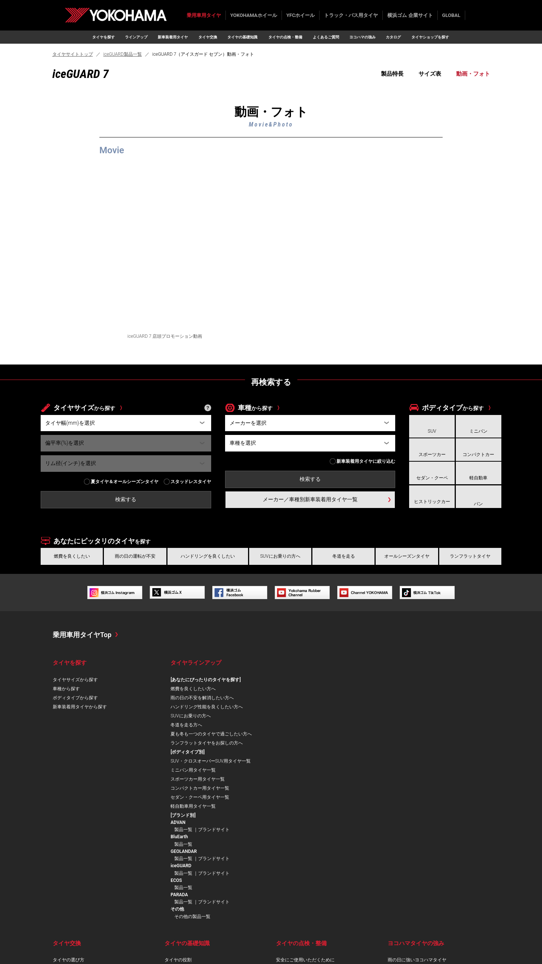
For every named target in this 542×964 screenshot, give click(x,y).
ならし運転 (64, 833)
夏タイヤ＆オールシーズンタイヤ (124, 481)
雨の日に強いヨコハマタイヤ (417, 824)
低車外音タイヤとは (184, 869)
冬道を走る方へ (186, 725)
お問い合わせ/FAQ (30, 949)
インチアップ (66, 842)
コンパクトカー (478, 454)
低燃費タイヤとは (182, 860)
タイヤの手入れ (292, 878)
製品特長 (392, 73)
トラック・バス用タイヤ (351, 15)
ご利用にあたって (133, 949)
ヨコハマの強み (362, 37)
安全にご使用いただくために (305, 824)
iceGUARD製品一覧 (123, 54)
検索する (473, 15)
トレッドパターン (182, 842)
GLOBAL (451, 15)
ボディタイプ (453, 408)
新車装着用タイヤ (173, 37)
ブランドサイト (457, 694)
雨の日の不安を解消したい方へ (202, 697)
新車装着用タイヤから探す (80, 706)
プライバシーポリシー (82, 949)
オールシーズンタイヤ (406, 556)
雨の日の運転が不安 (135, 556)
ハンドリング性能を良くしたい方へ (207, 706)
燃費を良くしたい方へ (193, 688)
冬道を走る (343, 556)
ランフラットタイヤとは (189, 878)
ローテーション (292, 860)
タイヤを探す (103, 37)
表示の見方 (175, 851)
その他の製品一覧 (436, 781)
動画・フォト (473, 73)
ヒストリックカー (432, 501)
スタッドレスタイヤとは (189, 887)
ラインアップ (136, 37)
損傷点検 (285, 851)
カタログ (393, 37)
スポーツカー (432, 454)
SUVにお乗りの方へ (280, 556)
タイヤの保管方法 (294, 869)
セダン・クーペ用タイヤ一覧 (321, 734)
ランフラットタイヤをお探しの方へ (207, 752)
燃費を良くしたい (72, 556)
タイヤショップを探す (430, 37)
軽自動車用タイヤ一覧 (315, 743)
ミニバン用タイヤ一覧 (315, 706)
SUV (432, 431)
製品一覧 (427, 694)
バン (478, 503)
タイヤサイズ (84, 408)
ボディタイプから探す (75, 697)
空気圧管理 (287, 833)
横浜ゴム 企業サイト (409, 15)
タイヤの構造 (178, 833)
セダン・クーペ (432, 477)
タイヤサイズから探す (75, 679)
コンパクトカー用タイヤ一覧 (321, 725)
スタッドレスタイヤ (191, 481)
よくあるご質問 (326, 37)
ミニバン (478, 431)
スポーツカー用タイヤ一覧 (319, 715)
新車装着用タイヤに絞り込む (365, 461)
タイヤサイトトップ (72, 54)
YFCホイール (300, 15)
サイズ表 (430, 73)
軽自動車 (478, 477)
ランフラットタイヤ (470, 556)
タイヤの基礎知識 (242, 37)
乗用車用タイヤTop (82, 635)
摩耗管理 (285, 842)
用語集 (171, 896)
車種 (255, 408)
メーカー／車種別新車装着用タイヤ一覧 (310, 499)
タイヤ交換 (207, 37)
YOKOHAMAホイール (253, 15)
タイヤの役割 (178, 824)
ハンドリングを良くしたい (208, 556)
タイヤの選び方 (68, 824)
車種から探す (66, 688)
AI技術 (394, 869)
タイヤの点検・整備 (285, 37)
